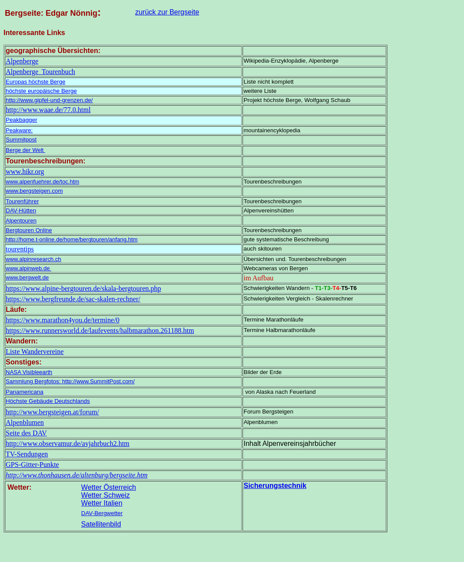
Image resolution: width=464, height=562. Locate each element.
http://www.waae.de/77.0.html (48, 109)
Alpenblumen (25, 422)
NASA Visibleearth (29, 372)
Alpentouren (21, 220)
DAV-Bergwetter (102, 513)
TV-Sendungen (27, 454)
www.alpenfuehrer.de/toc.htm (42, 181)
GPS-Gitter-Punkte (32, 464)
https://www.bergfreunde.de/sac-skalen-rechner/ (73, 299)
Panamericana (24, 392)
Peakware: (19, 130)
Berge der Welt (25, 150)
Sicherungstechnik (274, 485)
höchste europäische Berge (41, 91)
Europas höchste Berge (35, 81)
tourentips (20, 249)
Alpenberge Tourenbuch (40, 71)
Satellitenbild (101, 524)
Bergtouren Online (29, 230)
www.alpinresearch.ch (33, 259)
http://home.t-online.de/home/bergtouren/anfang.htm (72, 239)
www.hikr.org (25, 171)
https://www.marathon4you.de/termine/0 (62, 320)
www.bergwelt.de (27, 277)
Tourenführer (22, 201)
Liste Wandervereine (35, 351)
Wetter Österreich (108, 487)
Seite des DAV (26, 433)
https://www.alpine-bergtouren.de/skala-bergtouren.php (83, 288)
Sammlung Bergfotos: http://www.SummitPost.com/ (70, 381)
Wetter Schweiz (105, 495)
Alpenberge (22, 61)
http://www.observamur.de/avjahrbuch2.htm (67, 443)
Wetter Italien (101, 503)
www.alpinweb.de (28, 268)
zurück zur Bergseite (167, 12)
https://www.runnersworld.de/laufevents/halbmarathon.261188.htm (100, 330)
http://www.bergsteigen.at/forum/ (52, 412)
